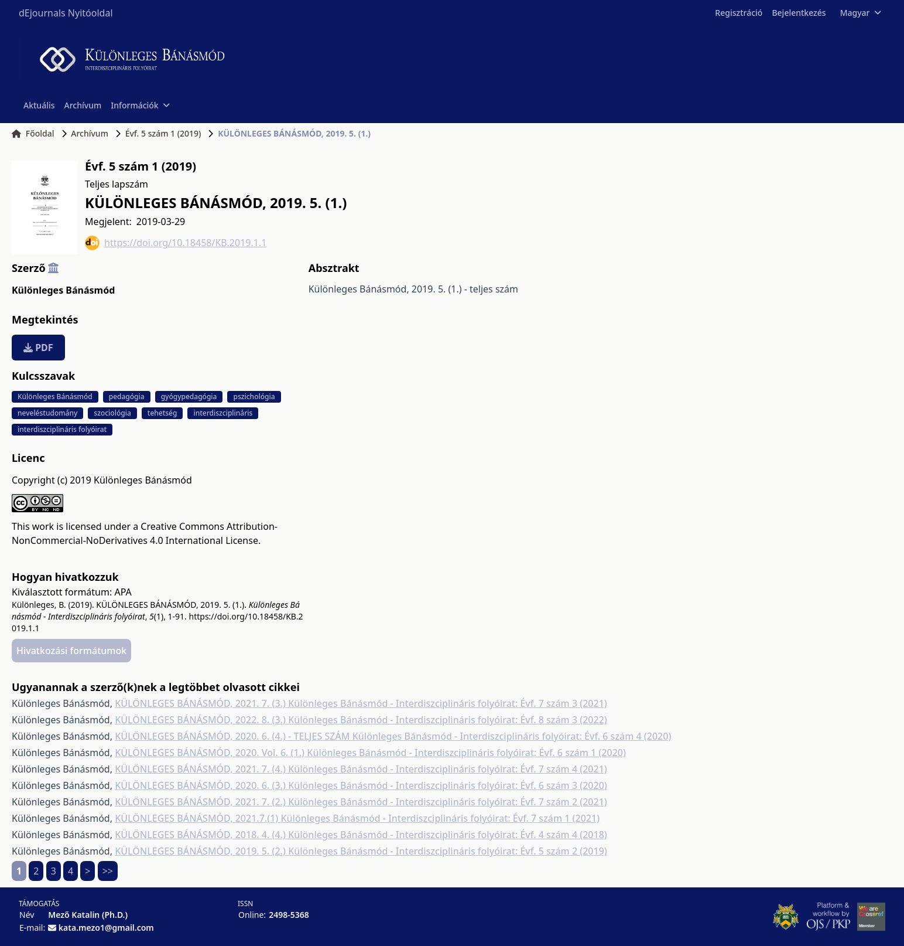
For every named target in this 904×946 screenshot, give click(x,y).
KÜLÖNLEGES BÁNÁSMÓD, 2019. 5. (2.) (201, 851)
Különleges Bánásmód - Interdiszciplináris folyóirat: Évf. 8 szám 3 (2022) (447, 719)
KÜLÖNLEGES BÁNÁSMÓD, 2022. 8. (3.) (201, 719)
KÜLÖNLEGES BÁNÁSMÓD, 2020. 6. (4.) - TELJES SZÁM (233, 736)
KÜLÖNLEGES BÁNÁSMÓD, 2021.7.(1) (197, 818)
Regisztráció (738, 12)
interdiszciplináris (222, 413)
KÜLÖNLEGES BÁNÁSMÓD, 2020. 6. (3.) (201, 785)
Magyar (860, 12)
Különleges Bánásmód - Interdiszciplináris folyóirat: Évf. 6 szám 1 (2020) (466, 752)
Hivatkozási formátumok (71, 650)
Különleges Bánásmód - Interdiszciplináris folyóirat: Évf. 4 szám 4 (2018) (447, 834)
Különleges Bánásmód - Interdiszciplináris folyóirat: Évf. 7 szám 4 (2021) (447, 769)
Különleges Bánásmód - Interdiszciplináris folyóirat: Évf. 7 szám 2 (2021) (447, 801)
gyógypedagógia (189, 396)
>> (107, 871)
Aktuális (39, 105)
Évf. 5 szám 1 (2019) (163, 133)
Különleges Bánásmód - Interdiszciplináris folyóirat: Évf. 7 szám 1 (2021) (440, 818)
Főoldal (33, 133)
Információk (140, 105)
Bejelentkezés (799, 12)
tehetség (162, 413)
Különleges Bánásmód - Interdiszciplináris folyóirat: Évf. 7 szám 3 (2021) (447, 703)
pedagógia (127, 396)
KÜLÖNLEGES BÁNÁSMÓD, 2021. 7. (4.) (201, 769)
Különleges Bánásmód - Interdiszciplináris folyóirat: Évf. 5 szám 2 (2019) (447, 851)
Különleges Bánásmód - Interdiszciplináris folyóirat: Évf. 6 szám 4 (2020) (512, 736)
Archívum (83, 105)
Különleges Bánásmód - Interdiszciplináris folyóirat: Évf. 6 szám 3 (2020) (447, 785)
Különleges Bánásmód (63, 290)
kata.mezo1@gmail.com (106, 927)
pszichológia (254, 396)
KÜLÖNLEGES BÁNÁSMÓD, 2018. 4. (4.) (201, 834)
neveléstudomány (47, 413)
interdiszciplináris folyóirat (62, 429)
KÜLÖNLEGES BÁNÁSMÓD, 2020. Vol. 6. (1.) (211, 752)
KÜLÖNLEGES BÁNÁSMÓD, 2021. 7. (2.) (201, 801)
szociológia (112, 413)
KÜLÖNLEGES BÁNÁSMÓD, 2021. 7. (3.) (201, 703)
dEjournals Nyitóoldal (66, 12)
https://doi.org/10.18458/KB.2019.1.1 (175, 243)
